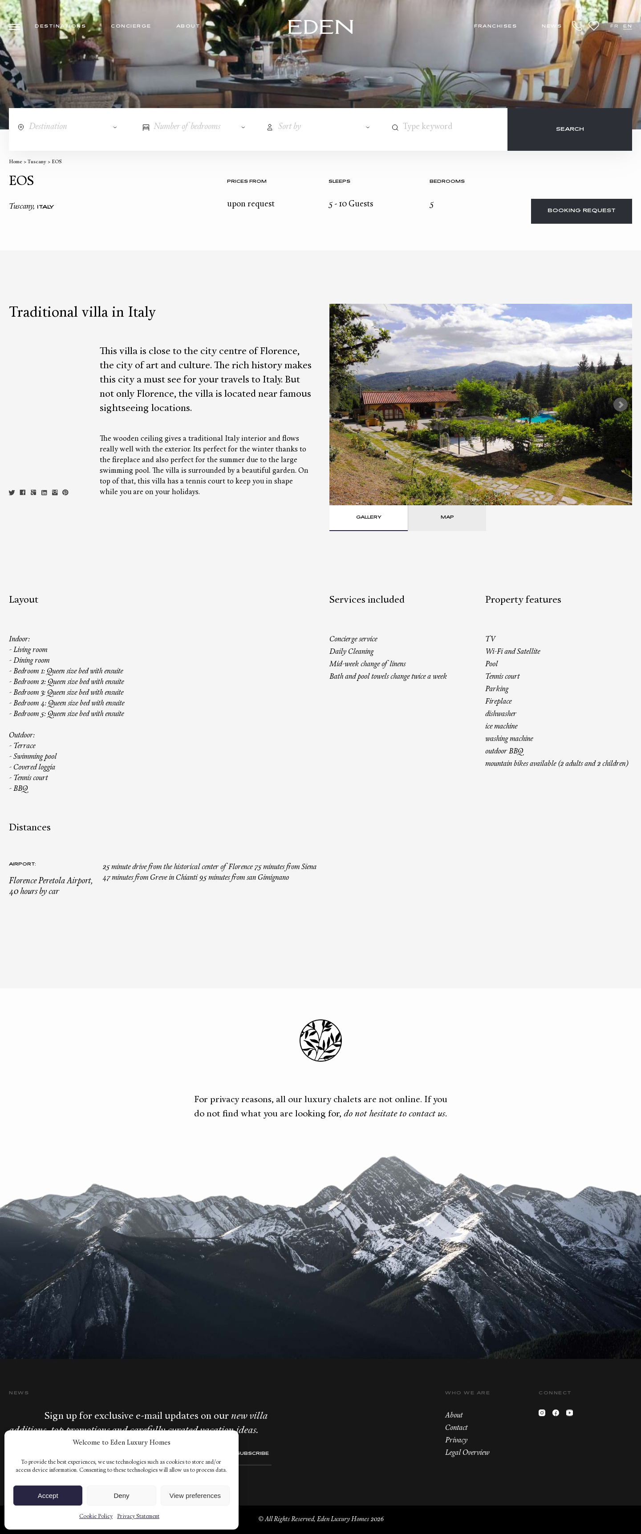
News (552, 26)
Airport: (22, 864)
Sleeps (339, 181)
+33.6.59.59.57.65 (577, 25)
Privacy (456, 1440)
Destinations (60, 26)
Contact (456, 1428)
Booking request (582, 211)
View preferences (195, 1495)
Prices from (247, 181)
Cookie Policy (96, 1516)
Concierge (131, 26)
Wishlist (593, 25)
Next (620, 405)
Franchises (495, 26)
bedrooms (447, 181)
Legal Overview (467, 1453)
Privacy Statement (138, 1516)
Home (15, 162)
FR (614, 26)
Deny (121, 1495)
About (188, 26)
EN (627, 26)
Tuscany (37, 162)
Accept (48, 1495)
